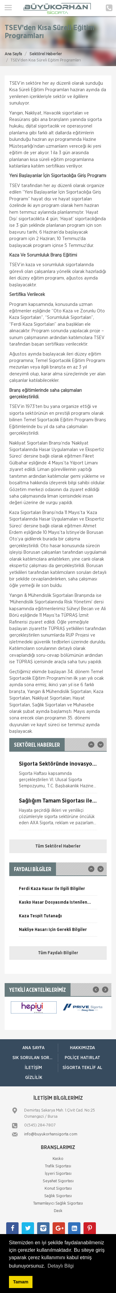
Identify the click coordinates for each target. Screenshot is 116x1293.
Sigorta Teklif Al (82, 1068)
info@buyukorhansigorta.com (50, 1134)
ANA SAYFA (33, 1048)
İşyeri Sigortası (58, 1174)
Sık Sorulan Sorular (35, 1058)
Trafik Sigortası (58, 1166)
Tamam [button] (20, 1281)
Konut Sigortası (58, 1189)
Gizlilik (33, 1078)
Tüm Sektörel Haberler (58, 846)
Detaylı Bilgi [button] (61, 1265)
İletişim (33, 1068)
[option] (58, 777)
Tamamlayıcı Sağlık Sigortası (58, 1203)
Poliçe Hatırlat (82, 1058)
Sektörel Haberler (45, 54)
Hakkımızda (82, 1048)
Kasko (58, 1159)
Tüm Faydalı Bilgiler (58, 953)
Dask (58, 1211)
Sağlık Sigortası (58, 1196)
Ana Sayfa (13, 54)
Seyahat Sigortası (58, 1181)
